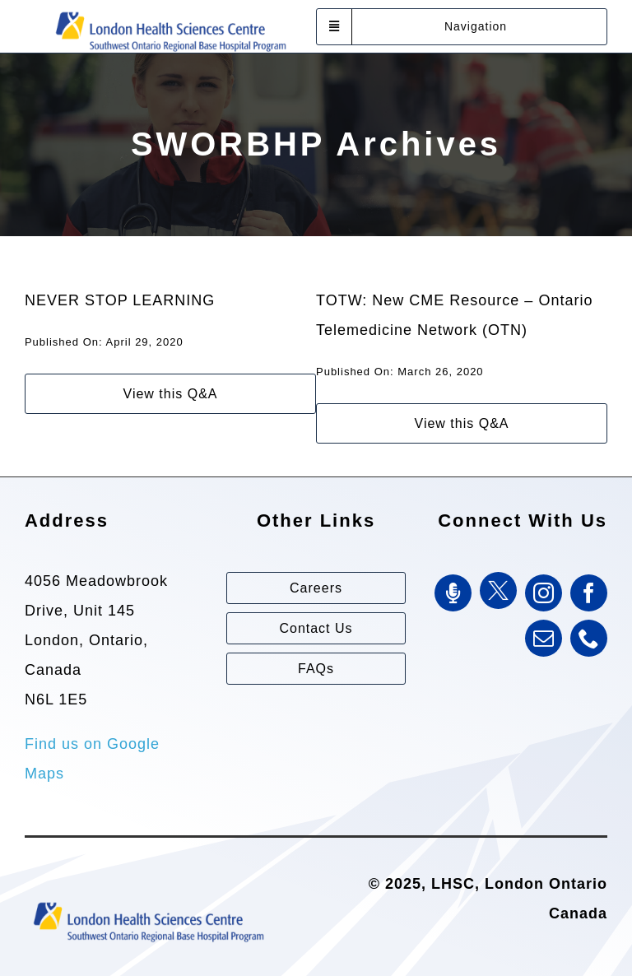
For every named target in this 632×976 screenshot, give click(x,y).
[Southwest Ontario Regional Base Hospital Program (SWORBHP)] (170, 10)
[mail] (543, 638)
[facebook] (588, 592)
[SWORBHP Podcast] (453, 592)
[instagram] (543, 592)
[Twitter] (498, 590)
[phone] (588, 638)
